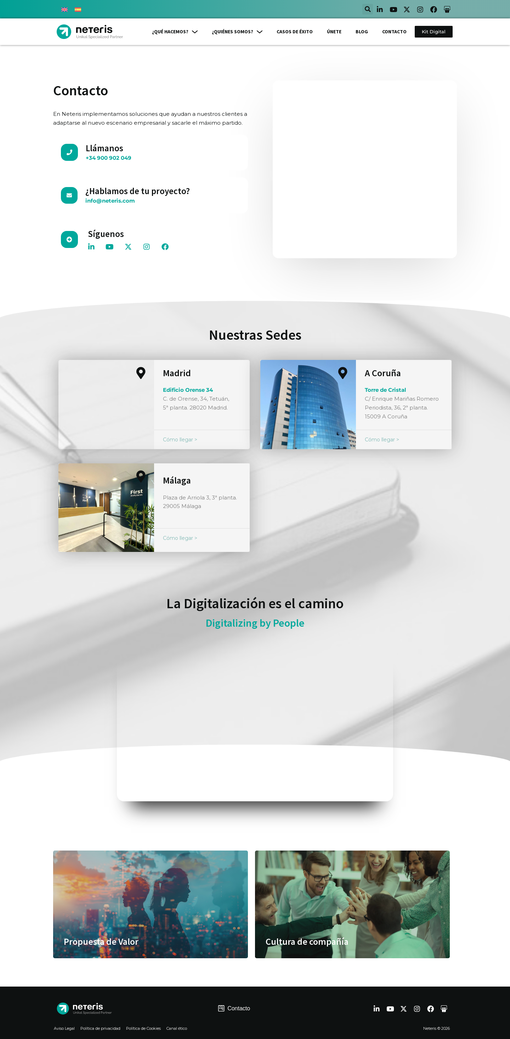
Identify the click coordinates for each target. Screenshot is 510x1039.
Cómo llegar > (180, 439)
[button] (367, 9)
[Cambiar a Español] (78, 9)
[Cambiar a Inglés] (64, 9)
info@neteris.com (110, 200)
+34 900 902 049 (108, 157)
